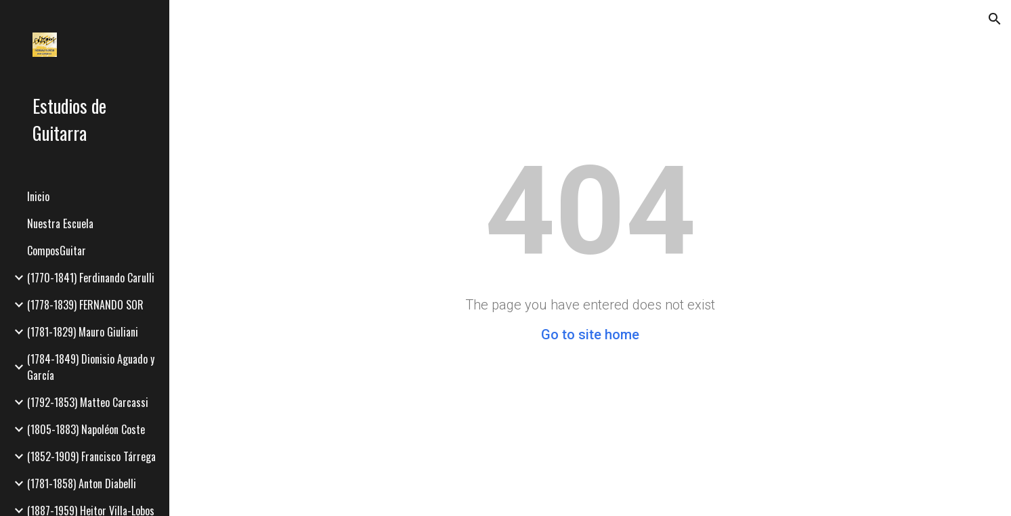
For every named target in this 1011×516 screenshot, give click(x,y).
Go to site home (590, 334)
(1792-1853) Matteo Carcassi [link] (87, 402)
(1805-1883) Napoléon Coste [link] (86, 429)
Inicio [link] (38, 196)
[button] (994, 19)
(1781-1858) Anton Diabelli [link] (81, 483)
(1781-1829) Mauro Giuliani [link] (82, 332)
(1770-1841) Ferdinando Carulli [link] (90, 278)
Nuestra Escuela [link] (60, 223)
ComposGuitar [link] (56, 250)
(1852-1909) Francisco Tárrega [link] (91, 456)
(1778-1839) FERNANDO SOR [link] (85, 305)
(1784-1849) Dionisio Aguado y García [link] (90, 367)
